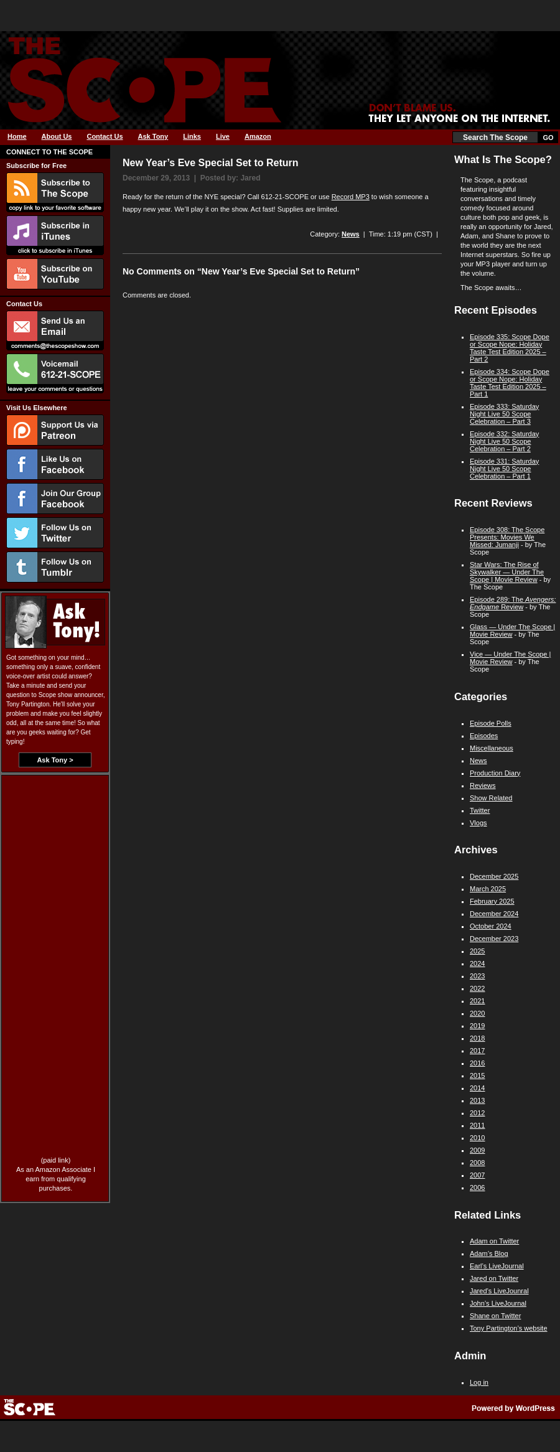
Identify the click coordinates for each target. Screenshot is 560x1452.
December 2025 (494, 876)
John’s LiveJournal (498, 1303)
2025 (477, 951)
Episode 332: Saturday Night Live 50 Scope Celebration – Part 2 (504, 441)
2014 (477, 1088)
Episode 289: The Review (513, 603)
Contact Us (104, 136)
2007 (477, 1175)
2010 (477, 1137)
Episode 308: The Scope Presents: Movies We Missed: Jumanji (507, 537)
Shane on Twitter (495, 1315)
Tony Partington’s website (509, 1328)
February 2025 (492, 901)
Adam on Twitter (494, 1241)
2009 (477, 1150)
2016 (477, 1063)
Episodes (484, 735)
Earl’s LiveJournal (497, 1266)
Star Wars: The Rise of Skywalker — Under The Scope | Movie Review (507, 572)
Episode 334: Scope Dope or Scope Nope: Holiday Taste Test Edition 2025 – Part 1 (509, 383)
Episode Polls (490, 723)
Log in (479, 1382)
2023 (477, 976)
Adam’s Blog (489, 1253)
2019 (477, 1025)
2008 (477, 1162)
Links (192, 136)
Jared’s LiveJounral (499, 1291)
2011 (477, 1125)
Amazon (258, 136)
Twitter (480, 810)
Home (17, 136)
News (351, 234)
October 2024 (490, 926)
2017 (477, 1050)
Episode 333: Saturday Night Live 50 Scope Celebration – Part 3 (504, 414)
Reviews (483, 785)
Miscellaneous (491, 748)
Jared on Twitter (494, 1278)
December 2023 (494, 938)
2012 (477, 1113)
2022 (477, 988)
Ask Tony (153, 136)
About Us (57, 136)
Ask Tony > (55, 760)
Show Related (491, 798)
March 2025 (488, 888)
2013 (477, 1100)
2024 (477, 963)
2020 (477, 1013)
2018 (477, 1038)
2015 (477, 1075)
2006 (477, 1187)
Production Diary (495, 773)
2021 (477, 1001)
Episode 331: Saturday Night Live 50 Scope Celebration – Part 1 (504, 468)
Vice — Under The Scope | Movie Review (510, 657)
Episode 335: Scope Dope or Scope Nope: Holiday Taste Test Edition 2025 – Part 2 (509, 348)
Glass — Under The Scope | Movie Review (512, 630)
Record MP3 (351, 196)
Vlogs (478, 823)
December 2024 (494, 913)
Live (223, 136)
